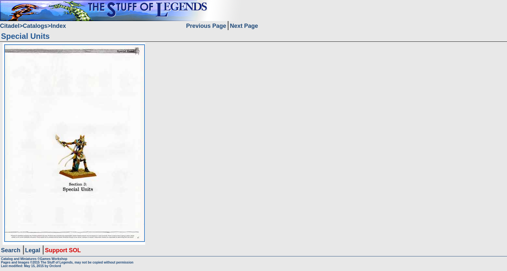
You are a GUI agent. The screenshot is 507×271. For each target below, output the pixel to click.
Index (58, 26)
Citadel (9, 26)
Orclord (55, 266)
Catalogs (35, 26)
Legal (32, 250)
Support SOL (63, 250)
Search (10, 250)
